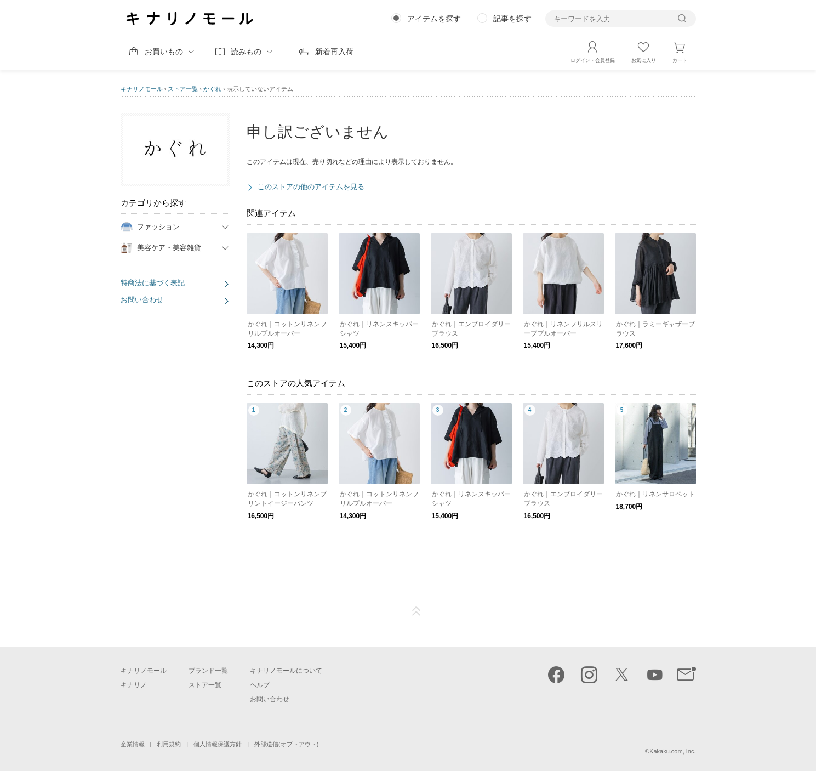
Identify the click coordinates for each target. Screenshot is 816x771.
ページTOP (416, 611)
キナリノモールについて (286, 670)
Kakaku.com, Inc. (672, 751)
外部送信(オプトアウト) (286, 744)
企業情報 (133, 744)
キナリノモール (142, 89)
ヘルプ (260, 685)
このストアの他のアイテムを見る (311, 187)
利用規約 (169, 744)
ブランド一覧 (208, 670)
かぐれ (212, 89)
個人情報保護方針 (217, 744)
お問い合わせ (142, 300)
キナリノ (134, 685)
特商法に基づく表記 (153, 283)
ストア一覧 (183, 89)
